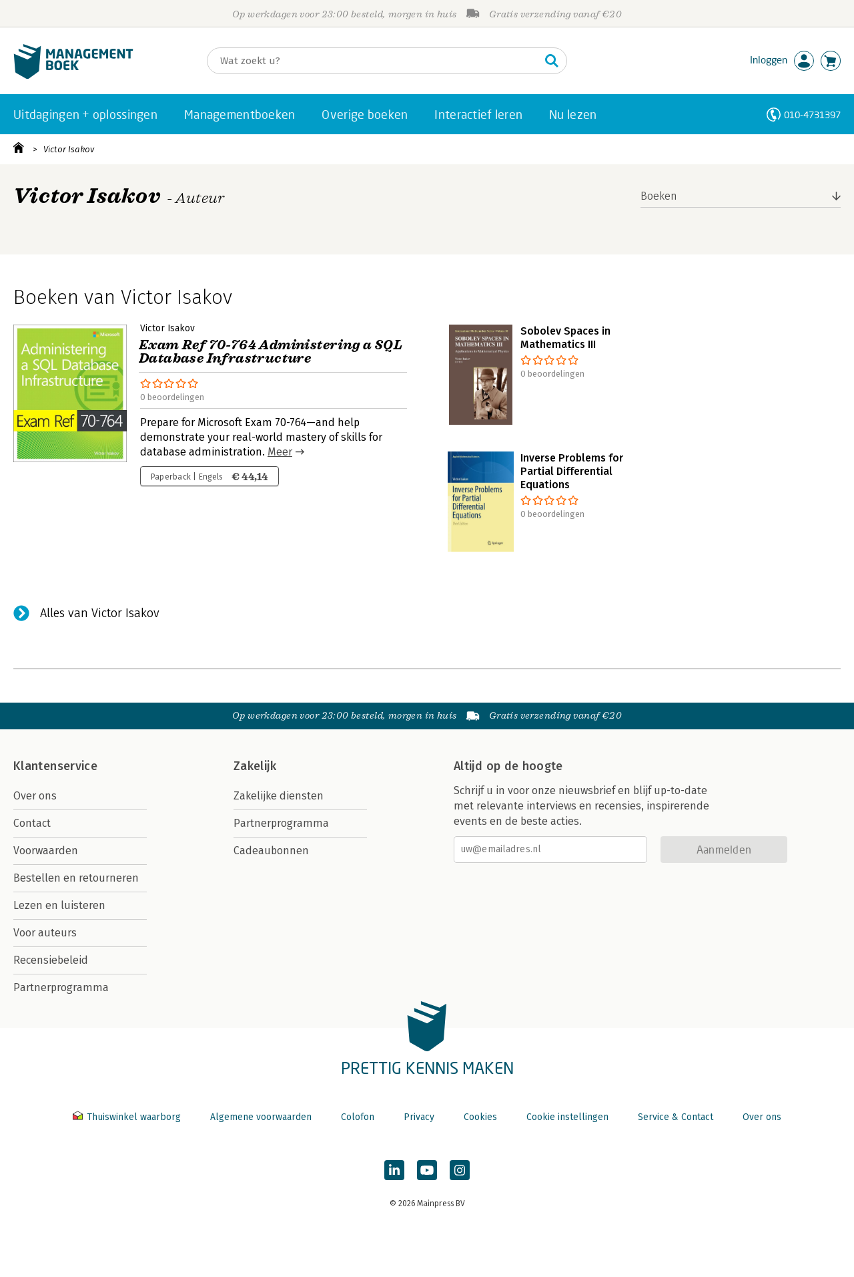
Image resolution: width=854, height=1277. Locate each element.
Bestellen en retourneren (76, 878)
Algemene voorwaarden (261, 1117)
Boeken (658, 196)
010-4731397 (812, 114)
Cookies (480, 1117)
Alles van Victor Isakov (99, 613)
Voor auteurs (45, 932)
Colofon (357, 1117)
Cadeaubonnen (271, 850)
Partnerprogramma (61, 987)
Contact (32, 823)
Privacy (419, 1117)
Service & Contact (675, 1117)
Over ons (35, 795)
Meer (280, 451)
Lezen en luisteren (59, 905)
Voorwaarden (45, 850)
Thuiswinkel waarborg (128, 1117)
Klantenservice (55, 766)
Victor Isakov (68, 149)
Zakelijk (255, 766)
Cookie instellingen (567, 1117)
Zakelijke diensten (279, 795)
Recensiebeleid (50, 960)
